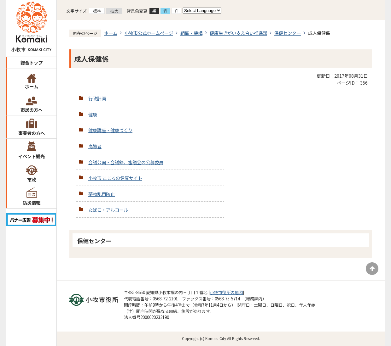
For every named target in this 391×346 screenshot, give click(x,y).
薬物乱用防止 (101, 194)
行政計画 (97, 98)
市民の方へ (31, 109)
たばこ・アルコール (108, 209)
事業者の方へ (31, 133)
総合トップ (31, 62)
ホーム (31, 86)
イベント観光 (31, 156)
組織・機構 (191, 33)
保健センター (287, 33)
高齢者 (95, 146)
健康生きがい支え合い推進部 (238, 33)
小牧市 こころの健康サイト (115, 178)
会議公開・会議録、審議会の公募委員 (125, 162)
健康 (92, 114)
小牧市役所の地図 (226, 292)
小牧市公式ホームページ (149, 33)
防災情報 (31, 202)
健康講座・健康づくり (110, 130)
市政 (31, 179)
